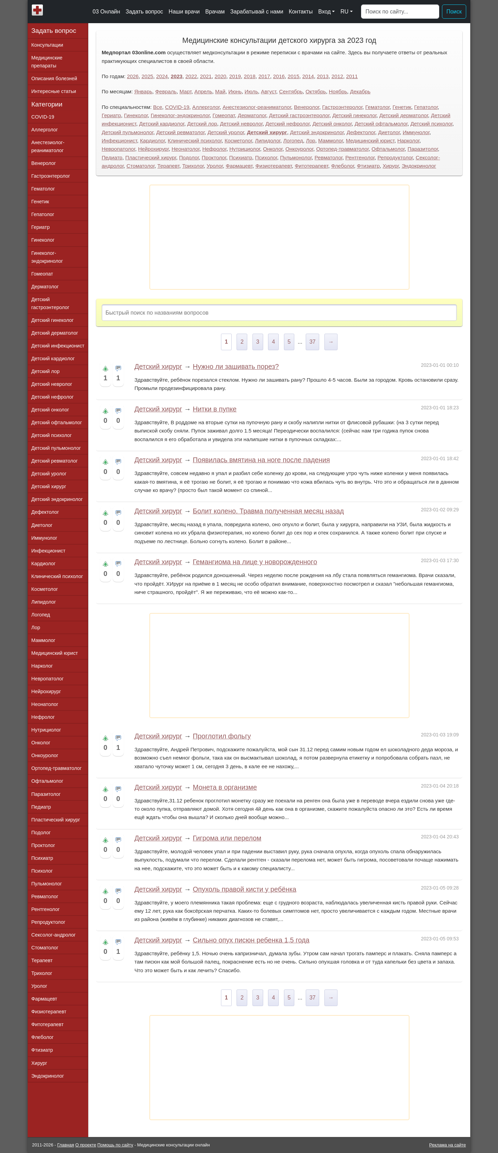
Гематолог (377, 107)
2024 (162, 76)
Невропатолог (118, 149)
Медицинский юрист (370, 140)
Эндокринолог (419, 166)
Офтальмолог (388, 149)
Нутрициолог (244, 149)
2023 (177, 76)
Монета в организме (225, 787)
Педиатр (112, 157)
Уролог (215, 166)
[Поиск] (400, 11)
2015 (293, 76)
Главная (65, 1144)
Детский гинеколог (354, 115)
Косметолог (238, 140)
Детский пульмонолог (127, 132)
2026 (133, 76)
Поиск (454, 12)
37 (313, 342)
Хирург (390, 166)
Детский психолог (431, 124)
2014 (308, 76)
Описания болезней (54, 78)
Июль (251, 91)
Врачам (214, 12)
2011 (352, 76)
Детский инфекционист (57, 345)
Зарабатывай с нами (256, 12)
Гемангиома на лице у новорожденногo (255, 562)
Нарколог (408, 140)
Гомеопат (224, 115)
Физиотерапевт (273, 166)
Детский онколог (332, 124)
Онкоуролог (299, 149)
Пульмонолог (296, 157)
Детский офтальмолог (380, 124)
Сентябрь (291, 91)
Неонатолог (185, 149)
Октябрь (316, 91)
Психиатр (240, 157)
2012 (337, 76)
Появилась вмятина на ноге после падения (261, 460)
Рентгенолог (360, 157)
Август (268, 91)
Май (220, 91)
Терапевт (168, 166)
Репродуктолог (395, 157)
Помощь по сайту (115, 1144)
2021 (206, 76)
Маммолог (330, 140)
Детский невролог (241, 124)
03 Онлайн (106, 12)
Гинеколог (136, 115)
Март (185, 91)
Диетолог (389, 132)
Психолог (266, 157)
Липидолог (267, 140)
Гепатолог (426, 107)
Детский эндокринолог (317, 132)
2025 (147, 76)
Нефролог (214, 149)
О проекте (85, 1144)
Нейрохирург (153, 149)
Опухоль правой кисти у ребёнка (244, 889)
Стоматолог (141, 166)
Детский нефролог (288, 124)
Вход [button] (324, 12)
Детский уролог (226, 132)
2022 (191, 76)
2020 (221, 76)
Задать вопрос (144, 12)
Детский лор (202, 124)
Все (157, 107)
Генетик (402, 107)
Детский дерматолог (403, 115)
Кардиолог (152, 140)
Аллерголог (206, 107)
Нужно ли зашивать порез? (236, 366)
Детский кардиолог (161, 124)
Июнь (235, 91)
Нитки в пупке (215, 409)
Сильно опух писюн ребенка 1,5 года (251, 940)
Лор (310, 140)
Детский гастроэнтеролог (299, 115)
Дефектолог (361, 132)
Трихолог (193, 166)
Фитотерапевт (311, 166)
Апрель (203, 91)
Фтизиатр (368, 166)
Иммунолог (416, 132)
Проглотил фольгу (222, 736)
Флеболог (342, 166)
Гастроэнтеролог (342, 107)
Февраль (166, 91)
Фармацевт (239, 166)
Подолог (189, 157)
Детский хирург (267, 132)
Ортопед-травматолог (342, 149)
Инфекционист (119, 140)
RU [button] (344, 12)
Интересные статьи (53, 91)
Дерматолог (252, 115)
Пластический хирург (150, 157)
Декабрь (360, 91)
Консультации (47, 45)
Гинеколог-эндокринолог (180, 115)
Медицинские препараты (47, 61)
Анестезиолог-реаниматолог (257, 107)
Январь (143, 91)
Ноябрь (338, 91)
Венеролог (306, 107)
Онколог (272, 149)
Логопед (293, 140)
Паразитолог (423, 149)
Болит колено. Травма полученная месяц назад (268, 511)
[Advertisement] (279, 237)
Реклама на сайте (447, 1144)
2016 (279, 76)
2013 (323, 76)
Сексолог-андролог (53, 935)
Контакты (301, 12)
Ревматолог (328, 157)
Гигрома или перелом (227, 838)
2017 (264, 76)
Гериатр (111, 115)
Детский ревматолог (180, 132)
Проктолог (214, 157)
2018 (250, 76)
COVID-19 (177, 107)
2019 (235, 76)
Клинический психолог (195, 140)
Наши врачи (184, 12)
